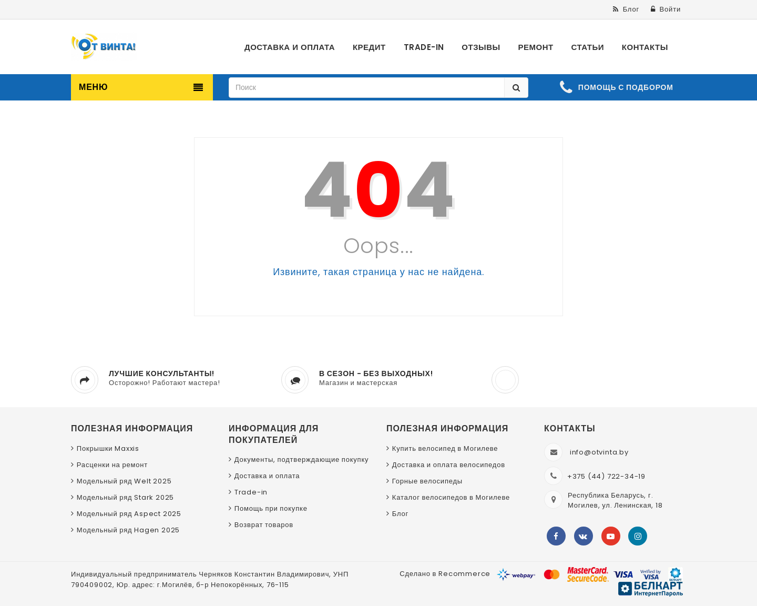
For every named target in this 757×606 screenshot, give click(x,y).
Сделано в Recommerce (445, 574)
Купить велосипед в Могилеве (445, 448)
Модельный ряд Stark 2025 (125, 497)
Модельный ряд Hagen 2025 (128, 530)
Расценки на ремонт (112, 465)
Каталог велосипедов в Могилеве (451, 497)
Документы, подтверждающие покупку (301, 459)
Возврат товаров (263, 525)
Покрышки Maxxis (108, 448)
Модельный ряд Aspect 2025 (129, 514)
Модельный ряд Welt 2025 (124, 481)
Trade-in (251, 492)
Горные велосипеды (427, 481)
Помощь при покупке (271, 508)
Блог (400, 514)
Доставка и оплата (267, 476)
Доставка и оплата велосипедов (448, 465)
